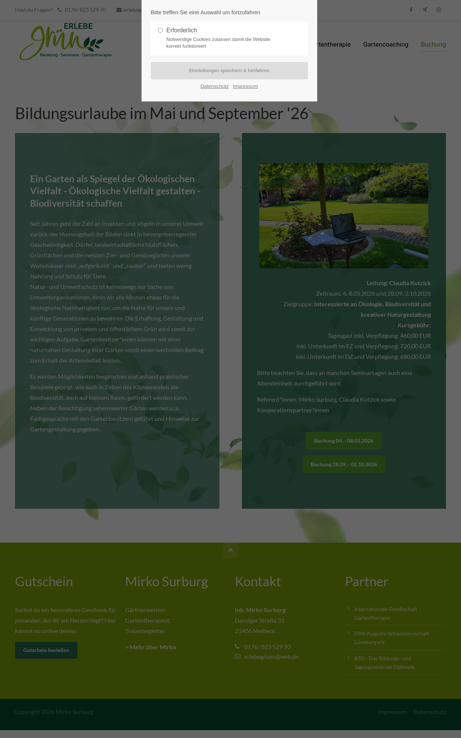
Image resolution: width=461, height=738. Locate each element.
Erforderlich (226, 38)
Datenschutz (215, 86)
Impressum (245, 86)
